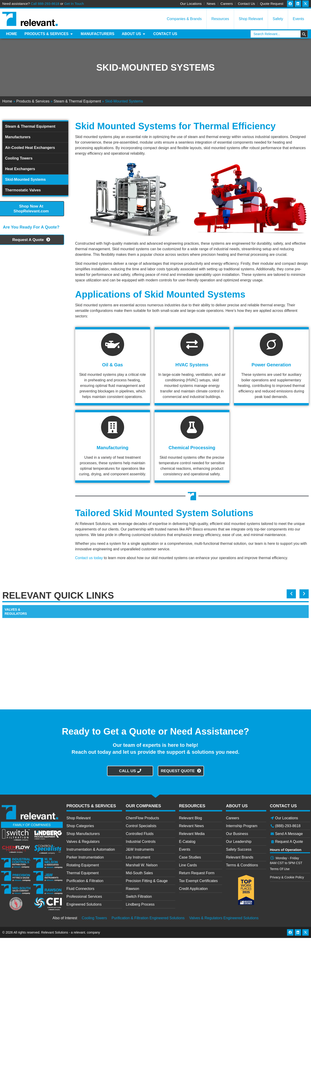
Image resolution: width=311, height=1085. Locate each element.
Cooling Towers (19, 158)
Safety (278, 19)
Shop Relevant (251, 19)
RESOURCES (192, 806)
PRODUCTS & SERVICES (91, 806)
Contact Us (246, 4)
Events (298, 19)
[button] (291, 594)
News (211, 4)
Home (7, 101)
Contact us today (89, 558)
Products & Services (32, 101)
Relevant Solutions (55, 932)
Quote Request (271, 4)
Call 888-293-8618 (45, 4)
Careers (227, 4)
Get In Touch (74, 4)
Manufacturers (17, 137)
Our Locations (191, 4)
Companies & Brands (184, 19)
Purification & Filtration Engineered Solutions (148, 918)
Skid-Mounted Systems (25, 179)
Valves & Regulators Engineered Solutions (223, 918)
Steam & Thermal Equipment (77, 101)
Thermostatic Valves (23, 190)
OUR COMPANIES (143, 806)
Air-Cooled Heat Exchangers (30, 148)
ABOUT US (237, 806)
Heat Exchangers (20, 169)
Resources (220, 19)
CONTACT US (283, 806)
